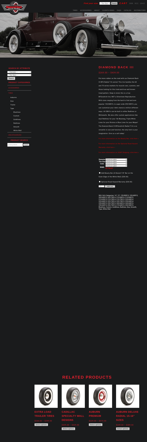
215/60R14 (120, 197)
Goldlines (17, 119)
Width (102, 167)
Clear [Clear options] (109, 168)
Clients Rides (108, 10)
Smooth (16, 127)
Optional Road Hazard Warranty (116, 182)
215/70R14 (111, 199)
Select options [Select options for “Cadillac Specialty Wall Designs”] (68, 429)
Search (26, 144)
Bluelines (17, 112)
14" (115, 195)
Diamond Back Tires (14, 7)
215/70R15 (120, 199)
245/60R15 (129, 203)
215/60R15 (129, 197)
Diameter (102, 159)
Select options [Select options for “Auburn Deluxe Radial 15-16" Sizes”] (122, 429)
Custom (16, 116)
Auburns (13, 97)
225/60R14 (129, 199)
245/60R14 (120, 203)
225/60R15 (103, 201)
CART (123, 3)
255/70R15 (111, 205)
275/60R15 (120, 205)
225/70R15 (120, 201)
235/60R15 (103, 203)
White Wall (17, 130)
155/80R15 (125, 195)
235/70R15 (111, 203)
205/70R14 (111, 197)
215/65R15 (103, 199)
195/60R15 (133, 195)
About (97, 10)
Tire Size (102, 162)
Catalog (127, 10)
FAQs (119, 10)
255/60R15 (103, 205)
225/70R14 (111, 201)
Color (102, 164)
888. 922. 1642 (137, 3)
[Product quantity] (101, 186)
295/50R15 (129, 205)
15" (119, 195)
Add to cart (110, 186)
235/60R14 (129, 201)
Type (12, 108)
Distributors (140, 10)
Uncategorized (14, 135)
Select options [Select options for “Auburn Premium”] (95, 424)
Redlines (16, 123)
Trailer (12, 105)
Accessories (85, 10)
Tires (75, 10)
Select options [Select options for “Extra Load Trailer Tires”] (41, 424)
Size (12, 101)
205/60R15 (103, 197)
